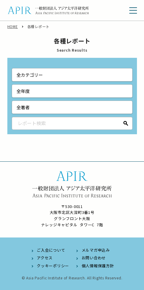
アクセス (45, 257)
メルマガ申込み (96, 250)
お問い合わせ (94, 257)
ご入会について (51, 250)
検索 (126, 123)
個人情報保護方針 (98, 265)
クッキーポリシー (53, 265)
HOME (12, 26)
